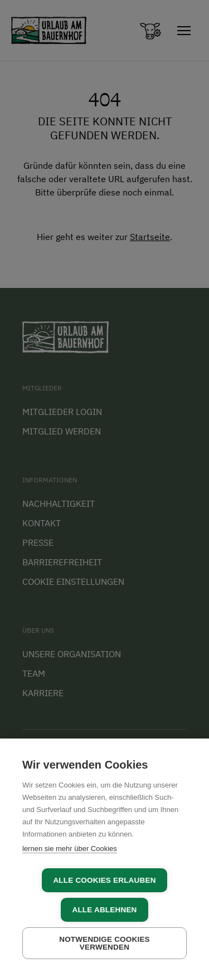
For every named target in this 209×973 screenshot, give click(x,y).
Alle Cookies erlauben (104, 880)
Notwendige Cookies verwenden (104, 943)
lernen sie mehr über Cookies (69, 848)
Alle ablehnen (104, 910)
